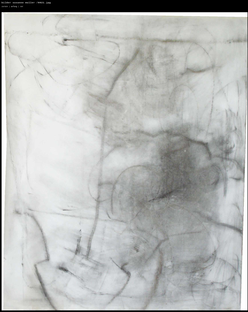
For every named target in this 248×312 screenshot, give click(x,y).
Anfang (14, 7)
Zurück (5, 7)
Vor (21, 7)
